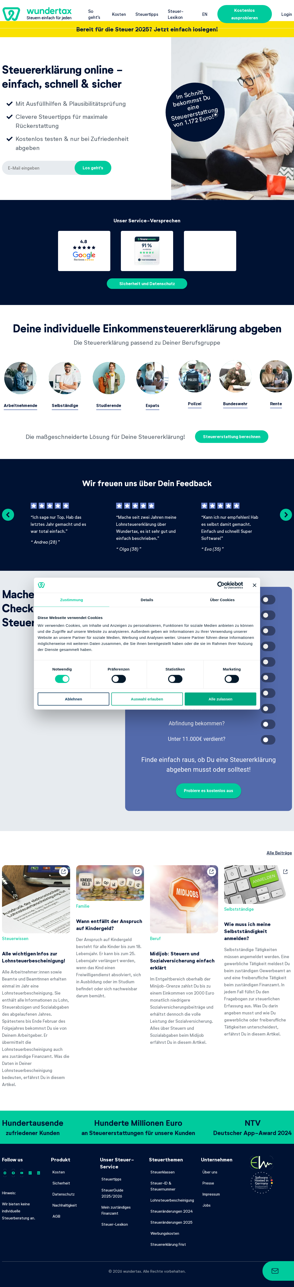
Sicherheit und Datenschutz (147, 283)
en (204, 14)
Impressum (211, 1190)
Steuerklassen (163, 1168)
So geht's (94, 14)
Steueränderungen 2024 (172, 1207)
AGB (56, 1212)
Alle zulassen (220, 699)
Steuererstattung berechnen (231, 433)
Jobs (207, 1201)
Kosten (119, 14)
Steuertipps (146, 14)
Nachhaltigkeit (65, 1201)
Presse (208, 1179)
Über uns (210, 1168)
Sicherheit (61, 1179)
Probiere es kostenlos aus (208, 787)
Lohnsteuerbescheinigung (172, 1196)
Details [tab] (147, 599)
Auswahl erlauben (147, 699)
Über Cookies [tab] (222, 599)
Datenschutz (64, 1190)
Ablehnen (73, 699)
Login (286, 14)
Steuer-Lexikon (175, 14)
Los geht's (93, 167)
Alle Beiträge (279, 848)
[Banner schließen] (254, 585)
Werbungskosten (165, 1229)
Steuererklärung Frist (168, 1240)
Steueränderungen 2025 (171, 1218)
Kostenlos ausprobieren (244, 14)
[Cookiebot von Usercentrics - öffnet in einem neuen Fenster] (221, 585)
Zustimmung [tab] (71, 599)
